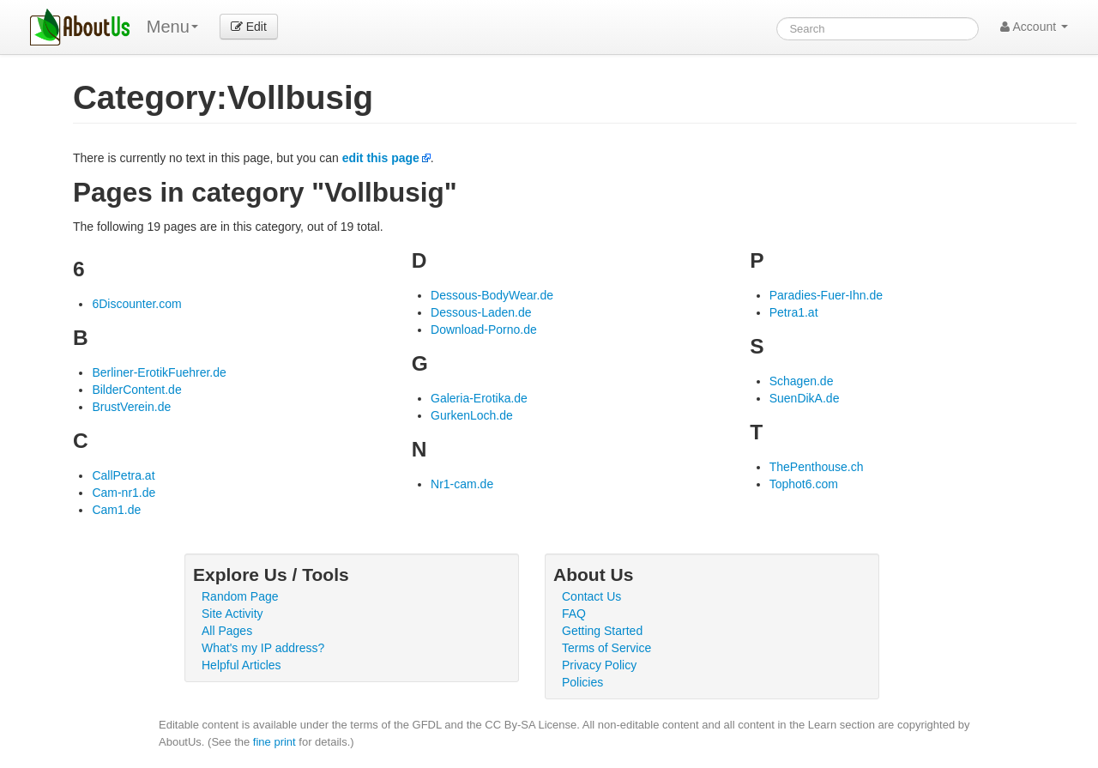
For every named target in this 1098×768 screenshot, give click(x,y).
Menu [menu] (172, 26)
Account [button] (1034, 26)
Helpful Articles (241, 665)
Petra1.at (793, 312)
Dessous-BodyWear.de (492, 295)
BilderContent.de (136, 389)
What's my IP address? (263, 648)
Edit (249, 26)
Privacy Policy (599, 665)
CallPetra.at (123, 475)
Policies (582, 682)
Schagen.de (801, 381)
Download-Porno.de (484, 329)
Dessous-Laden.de (481, 312)
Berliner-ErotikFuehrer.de (159, 372)
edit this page (380, 158)
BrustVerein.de (131, 407)
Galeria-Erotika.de (479, 398)
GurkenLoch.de (472, 415)
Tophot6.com (803, 484)
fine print (274, 741)
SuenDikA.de (804, 398)
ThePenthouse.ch (816, 467)
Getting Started (602, 631)
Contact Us (591, 596)
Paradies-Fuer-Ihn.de (826, 295)
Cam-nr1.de (123, 492)
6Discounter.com (136, 304)
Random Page (240, 596)
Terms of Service (606, 648)
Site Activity (232, 613)
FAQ (574, 613)
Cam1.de (116, 510)
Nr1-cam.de (462, 484)
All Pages (227, 631)
